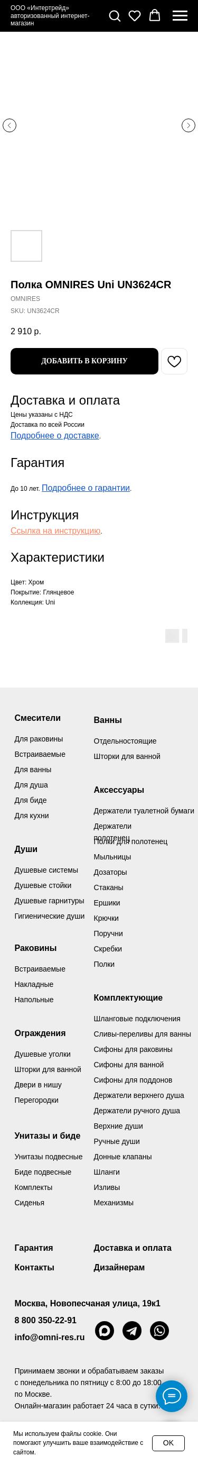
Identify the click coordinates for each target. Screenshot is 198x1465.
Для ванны (33, 769)
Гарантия (34, 1247)
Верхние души (118, 1126)
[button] (114, 15)
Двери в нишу (38, 1085)
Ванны (108, 720)
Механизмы (114, 1202)
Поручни (108, 933)
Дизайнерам (119, 1267)
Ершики (107, 903)
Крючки (106, 918)
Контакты (34, 1267)
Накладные (34, 984)
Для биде (31, 800)
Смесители (38, 717)
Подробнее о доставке (55, 435)
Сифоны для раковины (133, 1049)
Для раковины (39, 739)
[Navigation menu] (180, 16)
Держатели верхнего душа (139, 1095)
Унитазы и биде (48, 1135)
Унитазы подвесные (49, 1156)
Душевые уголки (43, 1054)
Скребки (108, 949)
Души (26, 849)
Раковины (36, 948)
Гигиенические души (50, 916)
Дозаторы (110, 872)
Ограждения (40, 1033)
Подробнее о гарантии (86, 487)
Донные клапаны (123, 1156)
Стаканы (109, 887)
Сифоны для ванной (129, 1064)
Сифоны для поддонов (133, 1080)
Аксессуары (119, 789)
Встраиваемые (40, 969)
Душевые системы (47, 870)
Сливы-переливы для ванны (143, 1034)
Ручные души (117, 1141)
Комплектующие (128, 997)
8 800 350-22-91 (46, 1320)
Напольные (34, 999)
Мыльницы (112, 857)
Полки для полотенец (131, 841)
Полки (104, 964)
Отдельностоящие (125, 741)
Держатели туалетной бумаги (144, 811)
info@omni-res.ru (50, 1337)
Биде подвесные (43, 1172)
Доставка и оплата (133, 1247)
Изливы (107, 1187)
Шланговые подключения (137, 1018)
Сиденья (30, 1202)
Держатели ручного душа (137, 1110)
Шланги (107, 1172)
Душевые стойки (43, 885)
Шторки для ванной (127, 756)
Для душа (31, 785)
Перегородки (37, 1100)
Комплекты (34, 1187)
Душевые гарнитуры (49, 900)
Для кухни (32, 815)
